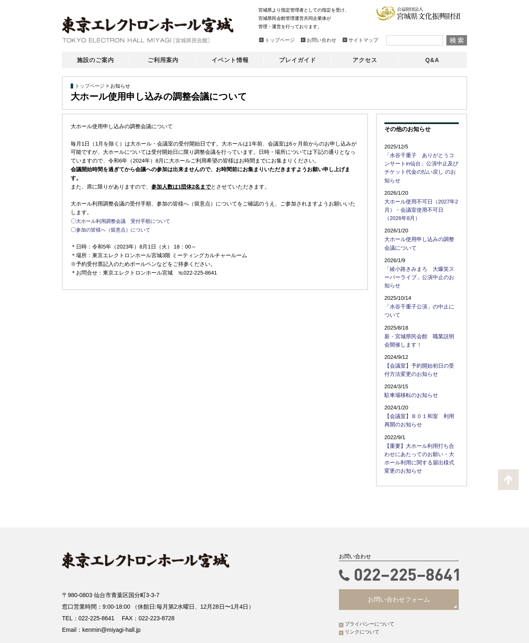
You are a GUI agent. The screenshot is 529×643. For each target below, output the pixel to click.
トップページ (90, 86)
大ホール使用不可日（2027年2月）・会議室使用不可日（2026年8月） (419, 199)
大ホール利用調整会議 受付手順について (127, 221)
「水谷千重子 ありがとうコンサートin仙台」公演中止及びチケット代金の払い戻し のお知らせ (421, 163)
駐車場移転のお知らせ (409, 371)
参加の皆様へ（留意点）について (116, 230)
